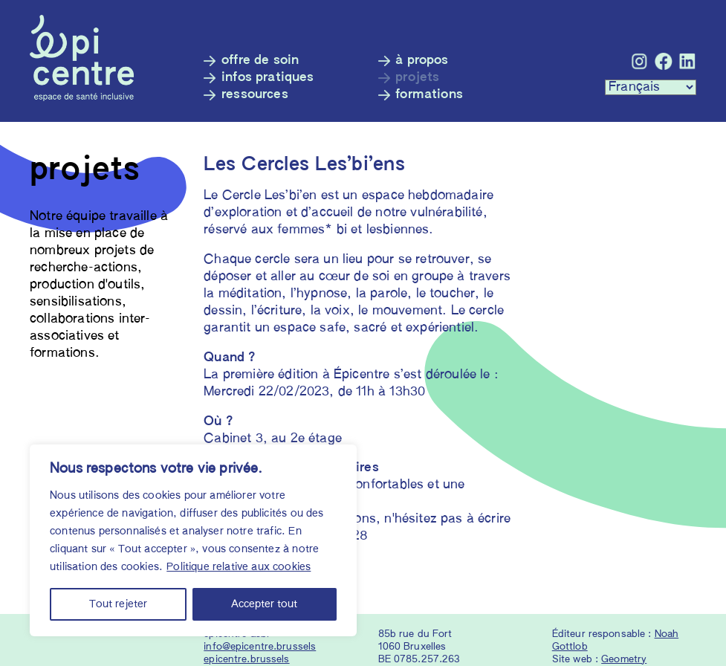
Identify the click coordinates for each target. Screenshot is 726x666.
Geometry (623, 660)
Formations (429, 94)
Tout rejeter (118, 604)
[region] (193, 540)
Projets (417, 77)
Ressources (254, 94)
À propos (421, 60)
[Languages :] (650, 87)
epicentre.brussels (246, 660)
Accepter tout (264, 604)
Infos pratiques (267, 77)
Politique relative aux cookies (238, 567)
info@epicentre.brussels (260, 647)
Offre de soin (260, 60)
